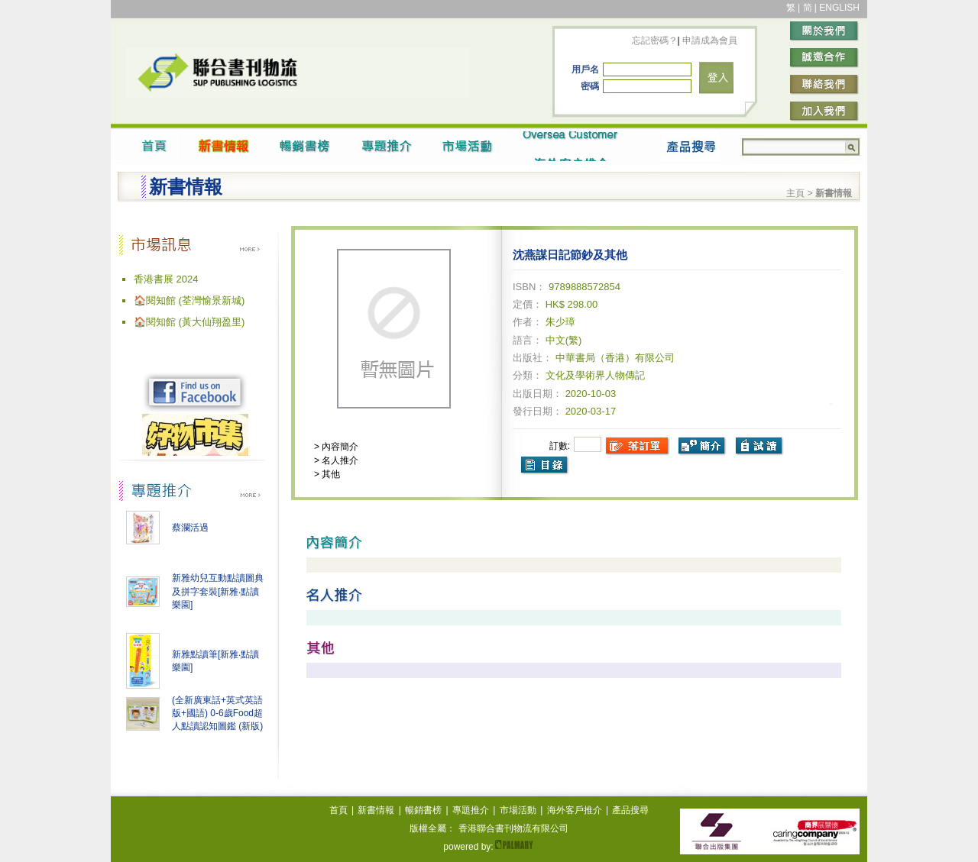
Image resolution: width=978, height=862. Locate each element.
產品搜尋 (630, 810)
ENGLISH (839, 7)
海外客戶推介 (574, 810)
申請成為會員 (708, 40)
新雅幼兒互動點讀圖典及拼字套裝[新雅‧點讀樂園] (218, 591)
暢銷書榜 (423, 810)
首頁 (338, 810)
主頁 (795, 193)
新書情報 (376, 810)
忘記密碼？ (655, 40)
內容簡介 (338, 446)
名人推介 (338, 460)
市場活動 (518, 810)
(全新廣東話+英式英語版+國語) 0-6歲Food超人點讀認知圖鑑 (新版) (217, 713)
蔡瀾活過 (190, 527)
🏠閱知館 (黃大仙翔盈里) (189, 322)
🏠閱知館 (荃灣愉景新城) (189, 300)
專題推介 (470, 810)
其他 (329, 474)
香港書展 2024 (166, 279)
